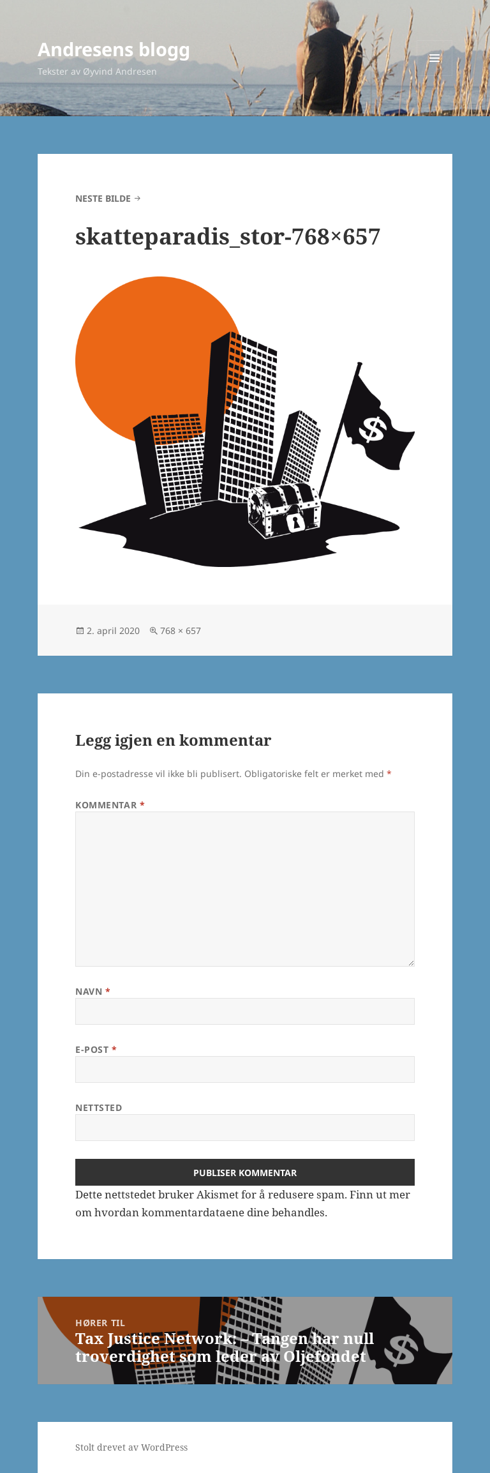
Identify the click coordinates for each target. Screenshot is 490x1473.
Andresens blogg (114, 48)
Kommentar (110, 805)
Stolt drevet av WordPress (131, 1447)
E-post (96, 1049)
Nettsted (98, 1107)
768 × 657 (180, 630)
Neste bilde (103, 198)
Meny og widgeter (434, 75)
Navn (92, 991)
